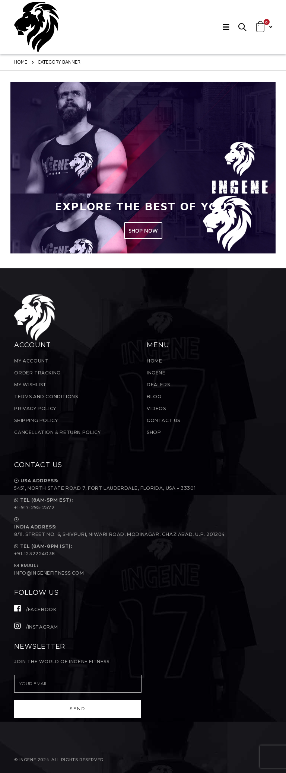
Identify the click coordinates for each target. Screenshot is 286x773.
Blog (154, 396)
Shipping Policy (36, 420)
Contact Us (163, 420)
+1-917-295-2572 (34, 507)
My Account (31, 361)
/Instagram (36, 627)
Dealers (158, 384)
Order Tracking (37, 373)
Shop (154, 432)
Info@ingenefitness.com (49, 573)
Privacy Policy (35, 408)
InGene (156, 373)
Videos (156, 408)
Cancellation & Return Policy (57, 432)
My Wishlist (30, 384)
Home (154, 361)
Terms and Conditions (46, 396)
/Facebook (35, 609)
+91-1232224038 (34, 553)
